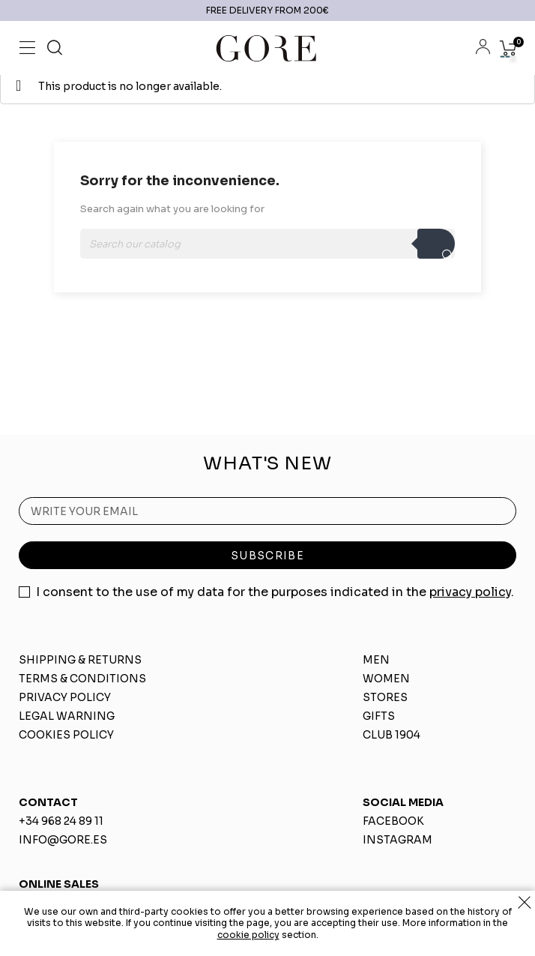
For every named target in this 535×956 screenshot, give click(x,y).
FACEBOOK (393, 821)
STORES (385, 697)
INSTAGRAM (397, 840)
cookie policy (248, 934)
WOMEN (386, 678)
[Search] (267, 244)
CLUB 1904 (391, 735)
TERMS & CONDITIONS (82, 678)
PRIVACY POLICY (65, 697)
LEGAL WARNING (67, 716)
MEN (376, 660)
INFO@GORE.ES (63, 840)
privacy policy (470, 592)
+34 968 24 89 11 (61, 821)
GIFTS (379, 716)
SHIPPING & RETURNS (80, 660)
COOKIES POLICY (66, 735)
